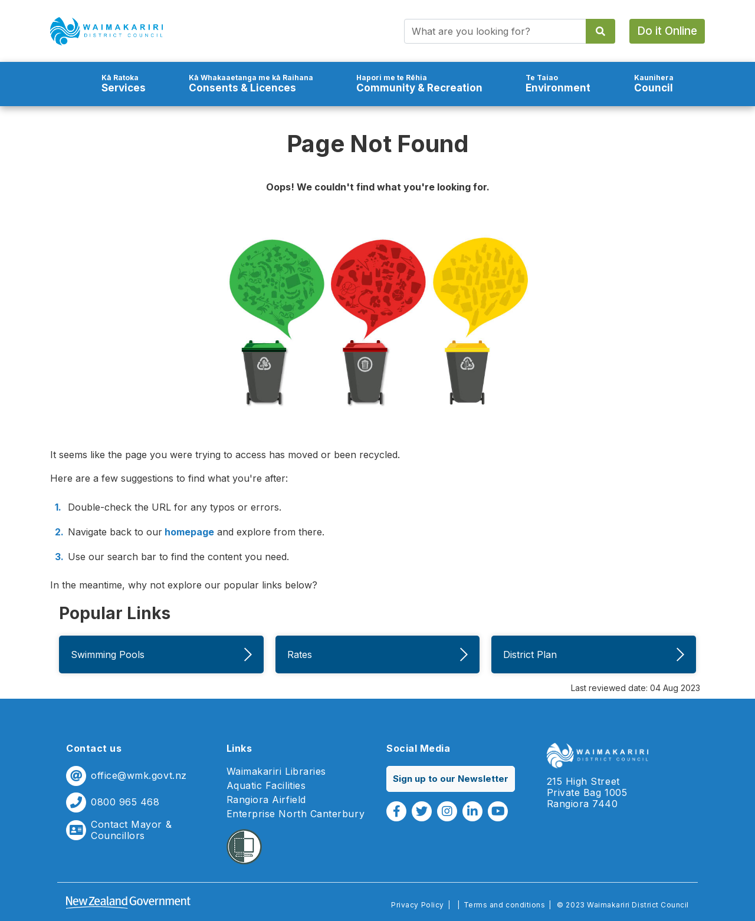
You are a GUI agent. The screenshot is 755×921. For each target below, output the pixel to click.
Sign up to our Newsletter (450, 778)
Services (123, 83)
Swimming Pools (161, 654)
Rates (377, 654)
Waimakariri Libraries (276, 771)
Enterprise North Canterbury (295, 814)
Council (654, 83)
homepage (188, 532)
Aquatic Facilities (266, 785)
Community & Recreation (419, 83)
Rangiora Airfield (266, 799)
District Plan (593, 654)
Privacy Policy (417, 904)
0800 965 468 (125, 802)
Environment (558, 83)
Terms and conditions (505, 904)
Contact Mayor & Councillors (131, 830)
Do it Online (667, 31)
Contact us (94, 748)
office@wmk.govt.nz (139, 775)
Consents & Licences (251, 83)
